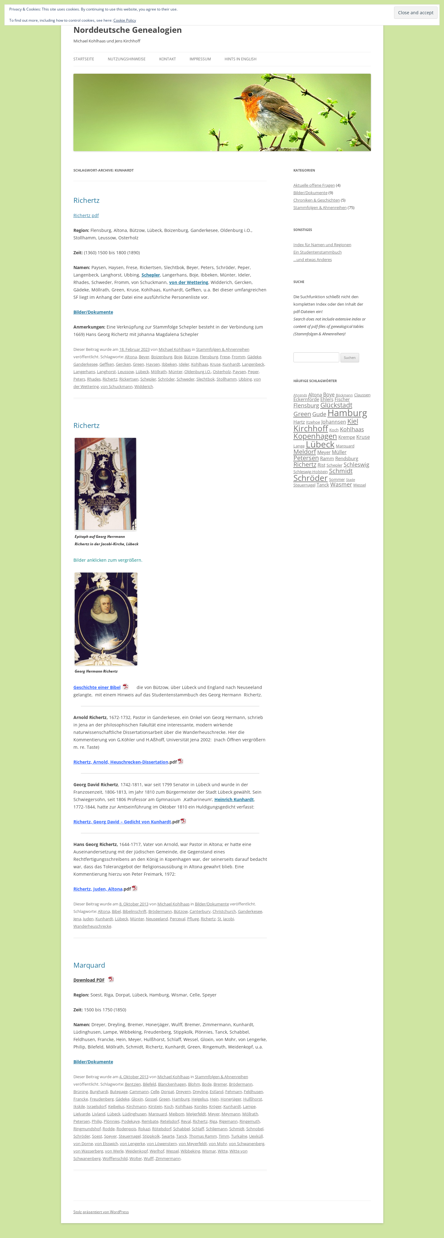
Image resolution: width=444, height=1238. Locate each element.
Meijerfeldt (196, 1114)
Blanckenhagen (172, 1084)
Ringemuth (250, 1121)
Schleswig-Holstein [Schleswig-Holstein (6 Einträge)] (310, 471)
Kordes (200, 1106)
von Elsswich (106, 1143)
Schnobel (254, 1128)
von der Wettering (188, 282)
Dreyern (183, 1091)
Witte (223, 1151)
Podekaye (130, 1121)
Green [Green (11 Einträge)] (302, 413)
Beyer (144, 357)
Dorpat (167, 1091)
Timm (224, 1136)
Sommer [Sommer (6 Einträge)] (337, 479)
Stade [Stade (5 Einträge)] (350, 479)
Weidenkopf (136, 1151)
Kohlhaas (199, 364)
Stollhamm (227, 379)
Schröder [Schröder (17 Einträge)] (310, 477)
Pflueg (193, 919)
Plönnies (112, 1121)
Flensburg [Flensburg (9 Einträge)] (306, 405)
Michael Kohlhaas (175, 349)
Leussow (126, 371)
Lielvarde (81, 1114)
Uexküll (256, 1136)
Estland (216, 1091)
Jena (77, 919)
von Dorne (83, 1143)
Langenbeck (253, 364)
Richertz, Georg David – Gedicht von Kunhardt (122, 822)
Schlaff (198, 1128)
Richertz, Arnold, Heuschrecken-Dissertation (120, 762)
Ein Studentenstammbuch (317, 252)
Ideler (184, 364)
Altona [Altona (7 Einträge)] (315, 394)
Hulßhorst (252, 1099)
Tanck (181, 1136)
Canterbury (200, 911)
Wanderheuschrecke (92, 926)
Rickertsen (128, 379)
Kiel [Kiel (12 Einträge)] (352, 420)
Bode (207, 1084)
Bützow (191, 357)
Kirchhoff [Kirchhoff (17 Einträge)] (310, 428)
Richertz (86, 200)
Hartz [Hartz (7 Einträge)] (299, 422)
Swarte (168, 1136)
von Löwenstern (162, 1143)
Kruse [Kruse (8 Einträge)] (363, 437)
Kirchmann (136, 1106)
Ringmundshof (87, 1128)
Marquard (89, 965)
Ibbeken (169, 364)
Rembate (150, 1121)
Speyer (110, 1136)
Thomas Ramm (203, 1136)
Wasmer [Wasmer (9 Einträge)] (341, 484)
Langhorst (106, 371)
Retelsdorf (169, 1121)
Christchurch (224, 911)
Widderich (143, 386)
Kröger (215, 1106)
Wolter (136, 1158)
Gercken (123, 364)
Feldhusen (253, 1091)
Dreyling (200, 1091)
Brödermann (160, 911)
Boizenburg (161, 357)
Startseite (83, 59)
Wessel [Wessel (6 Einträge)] (359, 485)
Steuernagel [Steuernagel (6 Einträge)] (304, 485)
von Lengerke (132, 1143)
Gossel (151, 1099)
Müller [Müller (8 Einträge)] (339, 452)
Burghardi (99, 1091)
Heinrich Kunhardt (234, 799)
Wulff (149, 1158)
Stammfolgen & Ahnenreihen (222, 349)
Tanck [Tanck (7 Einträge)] (323, 485)
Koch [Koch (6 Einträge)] (334, 430)
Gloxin (137, 1099)
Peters (79, 379)
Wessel (172, 1151)
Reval (186, 1121)
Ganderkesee (85, 364)
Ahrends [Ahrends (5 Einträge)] (300, 395)
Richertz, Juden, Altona (97, 889)
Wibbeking (190, 1151)
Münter (175, 371)
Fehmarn (233, 1091)
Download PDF (89, 980)
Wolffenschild (115, 1158)
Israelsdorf (96, 1106)
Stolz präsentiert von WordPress (101, 1211)
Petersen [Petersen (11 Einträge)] (306, 457)
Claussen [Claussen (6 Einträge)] (362, 395)
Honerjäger (231, 1099)
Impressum (200, 59)
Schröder (166, 379)
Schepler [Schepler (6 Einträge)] (334, 465)
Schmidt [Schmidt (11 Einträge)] (341, 470)
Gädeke (254, 357)
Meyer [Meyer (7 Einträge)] (324, 452)
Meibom (176, 1114)
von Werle (114, 1151)
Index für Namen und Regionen (322, 244)
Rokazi (144, 1128)
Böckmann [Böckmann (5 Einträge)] (344, 395)
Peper (253, 371)
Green (138, 364)
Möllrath (159, 371)
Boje (178, 357)
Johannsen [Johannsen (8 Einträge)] (333, 421)
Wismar (209, 1151)
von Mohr (218, 1143)
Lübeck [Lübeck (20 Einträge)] (320, 444)
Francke (80, 1099)
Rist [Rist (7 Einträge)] (321, 465)
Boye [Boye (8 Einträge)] (329, 394)
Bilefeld (149, 1084)
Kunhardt (231, 364)
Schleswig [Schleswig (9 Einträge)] (356, 464)
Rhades (94, 379)
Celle (155, 1091)
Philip (97, 1121)
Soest (97, 1136)
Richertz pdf (86, 215)
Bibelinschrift (135, 911)
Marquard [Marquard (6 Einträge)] (345, 446)
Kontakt (167, 59)
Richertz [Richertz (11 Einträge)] (304, 464)
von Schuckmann (117, 386)
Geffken (106, 364)
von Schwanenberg (246, 1143)
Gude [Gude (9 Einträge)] (319, 414)
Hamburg (181, 1099)
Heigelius (199, 1099)
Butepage (119, 1091)
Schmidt (236, 1128)
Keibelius (116, 1106)
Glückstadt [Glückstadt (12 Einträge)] (336, 404)
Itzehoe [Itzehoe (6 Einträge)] (313, 422)
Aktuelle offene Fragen (314, 185)
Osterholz (222, 371)
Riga (213, 1121)
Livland (98, 1114)
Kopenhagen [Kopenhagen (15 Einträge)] (315, 436)
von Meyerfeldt (193, 1143)
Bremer (220, 1084)
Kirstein (155, 1106)
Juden (88, 919)
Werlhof (157, 1151)
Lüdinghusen (134, 1114)
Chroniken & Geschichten (316, 200)
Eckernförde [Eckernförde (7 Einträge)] (306, 399)
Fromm (238, 357)
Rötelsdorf (161, 1128)
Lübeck (142, 371)
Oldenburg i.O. (197, 371)
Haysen (153, 364)
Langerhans (84, 371)
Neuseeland (157, 919)
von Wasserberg (88, 1151)
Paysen (239, 371)
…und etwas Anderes (312, 259)
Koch (169, 1106)
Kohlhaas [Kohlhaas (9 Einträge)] (352, 429)
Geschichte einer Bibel (97, 687)
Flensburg (209, 357)
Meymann (231, 1114)
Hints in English (241, 59)
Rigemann (228, 1121)
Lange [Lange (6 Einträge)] (299, 446)
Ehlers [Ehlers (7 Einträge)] (326, 399)
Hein (214, 1099)
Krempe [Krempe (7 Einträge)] (346, 437)
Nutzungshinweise (127, 59)
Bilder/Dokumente (212, 904)
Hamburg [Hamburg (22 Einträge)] (347, 413)
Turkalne (239, 1136)
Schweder (186, 379)
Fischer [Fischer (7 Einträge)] (342, 399)
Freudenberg (102, 1099)
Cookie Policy (124, 20)
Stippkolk (151, 1136)
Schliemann (216, 1128)
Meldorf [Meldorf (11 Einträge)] (304, 451)
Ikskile (79, 1106)
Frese (225, 357)
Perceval (177, 919)
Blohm (194, 1084)
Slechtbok (205, 379)
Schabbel (181, 1128)
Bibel (116, 911)
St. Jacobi (226, 919)
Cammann (139, 1091)
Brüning (80, 1091)
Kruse (215, 364)
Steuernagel (130, 1136)
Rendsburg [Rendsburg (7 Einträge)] (346, 458)
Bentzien (133, 1084)
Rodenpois (126, 1128)
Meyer (214, 1114)
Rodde (109, 1128)
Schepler (151, 275)
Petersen (81, 1121)
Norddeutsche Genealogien (127, 29)
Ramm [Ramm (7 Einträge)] (327, 458)
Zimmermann (168, 1158)
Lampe (249, 1106)
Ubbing (245, 379)
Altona (131, 357)
